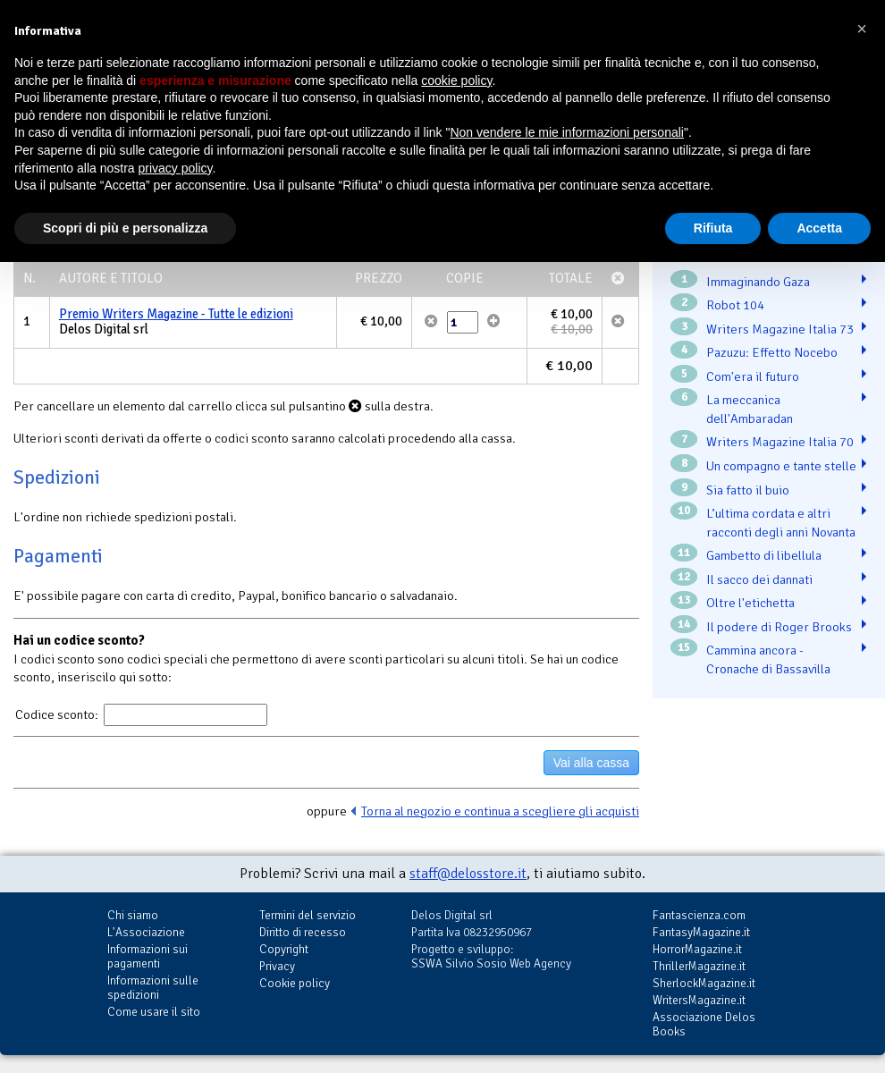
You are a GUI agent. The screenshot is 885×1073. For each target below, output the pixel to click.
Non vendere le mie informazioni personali (566, 132)
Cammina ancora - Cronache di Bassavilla (768, 659)
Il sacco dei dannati (759, 579)
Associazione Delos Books (704, 1024)
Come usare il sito (153, 1011)
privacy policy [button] (176, 168)
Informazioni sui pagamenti (147, 956)
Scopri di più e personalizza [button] (125, 228)
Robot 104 (735, 305)
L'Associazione (146, 932)
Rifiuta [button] (713, 228)
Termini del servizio (307, 915)
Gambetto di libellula (764, 555)
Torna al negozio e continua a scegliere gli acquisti (500, 811)
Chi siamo (132, 915)
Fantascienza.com (699, 915)
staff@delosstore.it (468, 874)
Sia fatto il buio (747, 490)
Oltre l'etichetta (750, 603)
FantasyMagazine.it (701, 932)
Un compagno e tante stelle (781, 466)
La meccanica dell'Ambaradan (749, 409)
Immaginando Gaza (758, 282)
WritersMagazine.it (699, 1000)
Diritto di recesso (302, 932)
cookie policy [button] (456, 80)
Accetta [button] (819, 228)
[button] (861, 28)
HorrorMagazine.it (697, 949)
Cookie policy (294, 983)
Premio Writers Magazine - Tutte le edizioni (176, 314)
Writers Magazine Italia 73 (780, 329)
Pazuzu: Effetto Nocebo (772, 352)
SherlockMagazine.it (704, 983)
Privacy (277, 966)
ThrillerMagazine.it (699, 966)
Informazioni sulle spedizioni (152, 987)
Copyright (283, 949)
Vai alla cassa (591, 763)
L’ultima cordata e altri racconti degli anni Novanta (781, 522)
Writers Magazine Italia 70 (780, 442)
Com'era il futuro (752, 376)
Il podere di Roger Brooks (779, 627)
